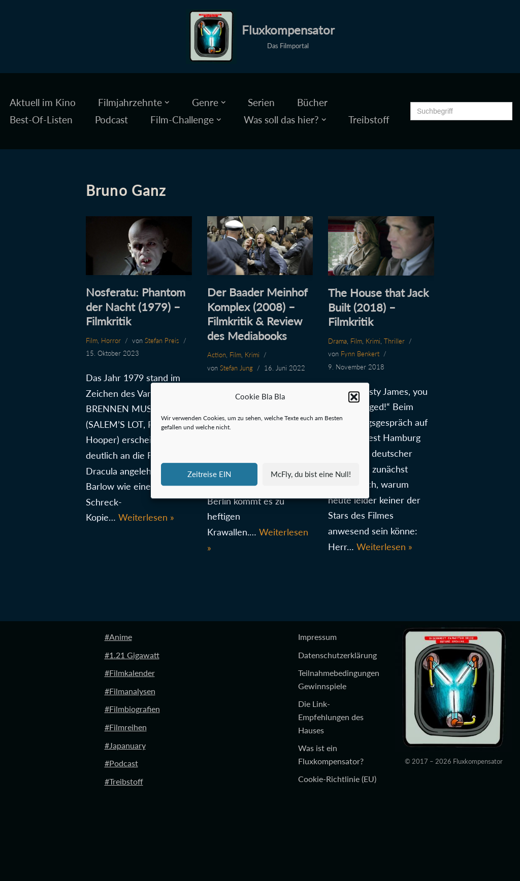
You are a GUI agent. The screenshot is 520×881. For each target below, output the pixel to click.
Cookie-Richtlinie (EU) (337, 779)
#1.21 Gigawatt (132, 655)
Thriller (394, 341)
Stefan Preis (162, 340)
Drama (337, 341)
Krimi (252, 355)
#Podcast (121, 763)
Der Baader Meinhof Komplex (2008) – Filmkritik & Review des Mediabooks (257, 314)
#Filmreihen (126, 727)
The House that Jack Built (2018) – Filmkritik (378, 307)
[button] (354, 397)
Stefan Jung (236, 368)
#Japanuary (125, 745)
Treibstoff (368, 119)
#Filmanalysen (130, 691)
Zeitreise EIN (209, 474)
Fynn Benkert (360, 354)
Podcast (111, 119)
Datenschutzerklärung (337, 655)
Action (216, 355)
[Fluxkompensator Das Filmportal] (260, 36)
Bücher (312, 102)
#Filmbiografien (132, 709)
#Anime (118, 636)
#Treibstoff (124, 781)
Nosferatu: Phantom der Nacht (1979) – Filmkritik (135, 306)
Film (92, 340)
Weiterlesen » (146, 517)
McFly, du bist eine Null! (311, 474)
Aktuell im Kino (43, 102)
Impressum (317, 636)
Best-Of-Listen (41, 119)
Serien (261, 102)
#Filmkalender (130, 672)
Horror (111, 340)
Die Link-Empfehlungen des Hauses (331, 716)
